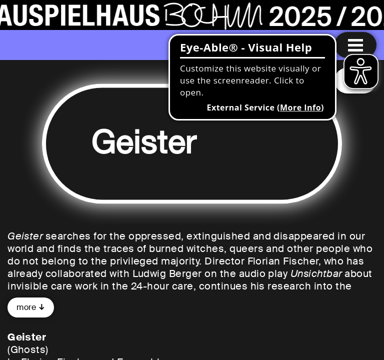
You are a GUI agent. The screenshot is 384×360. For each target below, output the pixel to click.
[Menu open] (355, 45)
